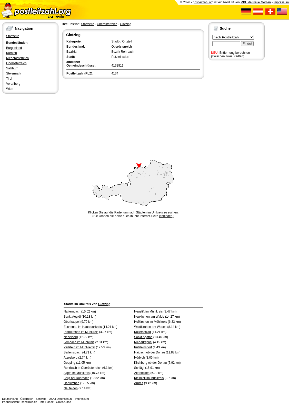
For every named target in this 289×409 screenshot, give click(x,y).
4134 (115, 73)
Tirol (9, 78)
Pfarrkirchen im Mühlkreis (81, 332)
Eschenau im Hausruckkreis (83, 327)
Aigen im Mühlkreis (76, 373)
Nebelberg (71, 337)
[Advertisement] (133, 118)
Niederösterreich (17, 58)
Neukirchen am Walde (149, 316)
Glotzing (125, 24)
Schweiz (41, 398)
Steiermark (13, 73)
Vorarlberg (13, 83)
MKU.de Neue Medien (256, 2)
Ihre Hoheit (47, 401)
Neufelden (71, 388)
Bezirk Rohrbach (123, 51)
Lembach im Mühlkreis (79, 342)
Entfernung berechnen (235, 53)
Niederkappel (143, 342)
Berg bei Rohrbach (76, 378)
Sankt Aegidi (72, 316)
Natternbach (72, 311)
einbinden (165, 216)
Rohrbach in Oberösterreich (82, 368)
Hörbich (139, 357)
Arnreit (138, 383)
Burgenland (14, 48)
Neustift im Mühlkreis (148, 311)
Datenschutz (64, 398)
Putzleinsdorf (120, 57)
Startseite (12, 36)
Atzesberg (70, 357)
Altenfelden (142, 373)
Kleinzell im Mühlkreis (149, 378)
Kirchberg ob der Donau (150, 362)
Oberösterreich (16, 63)
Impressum (281, 2)
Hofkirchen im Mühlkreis (150, 322)
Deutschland (10, 398)
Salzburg (12, 68)
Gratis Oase (63, 401)
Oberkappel (71, 322)
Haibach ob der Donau (149, 352)
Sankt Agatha (143, 337)
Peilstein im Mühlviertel (79, 347)
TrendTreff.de (28, 401)
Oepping (69, 362)
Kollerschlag (142, 332)
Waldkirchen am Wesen (150, 327)
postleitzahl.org (203, 2)
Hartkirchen (71, 383)
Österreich (26, 398)
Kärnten (11, 53)
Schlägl (139, 368)
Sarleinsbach (72, 352)
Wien (9, 89)
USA (51, 398)
